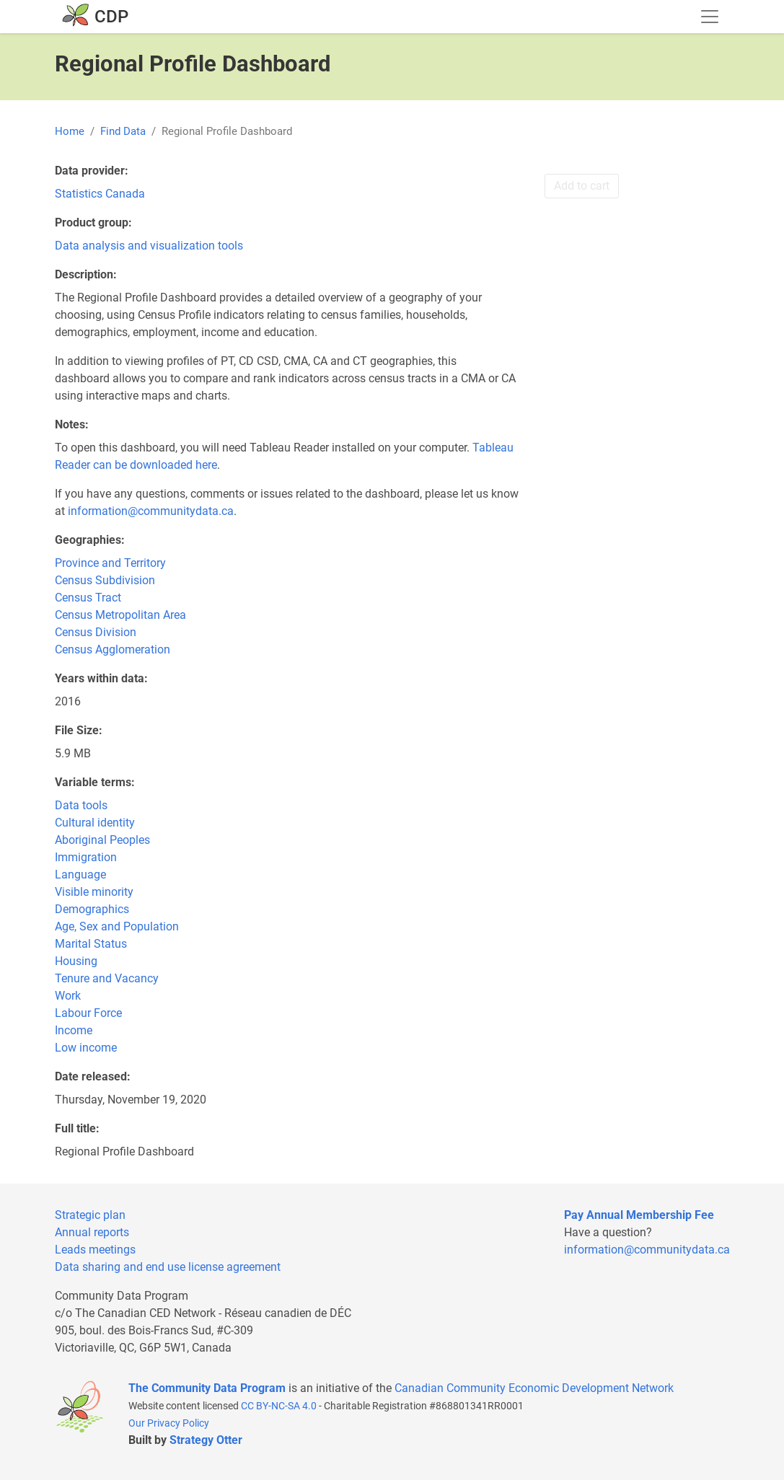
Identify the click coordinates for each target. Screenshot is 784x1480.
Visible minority (94, 892)
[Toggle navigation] (710, 16)
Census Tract (88, 597)
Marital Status (91, 944)
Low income (86, 1047)
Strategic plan (90, 1215)
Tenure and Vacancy (107, 978)
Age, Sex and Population (117, 926)
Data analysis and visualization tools (149, 245)
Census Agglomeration (112, 649)
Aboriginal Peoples (102, 840)
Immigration (86, 857)
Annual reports (92, 1232)
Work (68, 996)
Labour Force (88, 1013)
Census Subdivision (105, 580)
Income (73, 1030)
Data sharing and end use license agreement (168, 1267)
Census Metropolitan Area (120, 615)
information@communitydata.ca (151, 511)
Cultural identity (95, 822)
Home (69, 131)
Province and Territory (110, 563)
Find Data (123, 131)
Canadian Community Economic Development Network (534, 1388)
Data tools (81, 805)
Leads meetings (95, 1249)
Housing (76, 961)
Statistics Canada (100, 194)
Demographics (92, 909)
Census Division (95, 632)
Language (80, 874)
